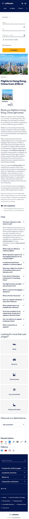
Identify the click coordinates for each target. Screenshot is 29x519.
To (3, 29)
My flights (12, 8)
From (4, 23)
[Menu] (25, 3)
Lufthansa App (17, 165)
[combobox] (5, 17)
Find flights (13, 50)
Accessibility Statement (8, 504)
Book (5, 8)
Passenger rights (18, 501)
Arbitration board (21, 504)
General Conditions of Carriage (17, 497)
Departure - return (7, 35)
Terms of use (6, 508)
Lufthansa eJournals (17, 150)
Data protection (6, 501)
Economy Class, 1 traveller (11, 39)
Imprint (4, 497)
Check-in (20, 8)
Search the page (7, 460)
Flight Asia (3, 77)
